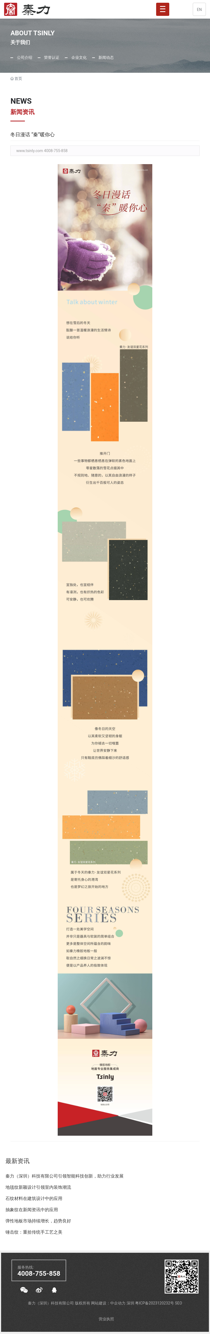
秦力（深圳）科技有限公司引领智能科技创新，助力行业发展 (64, 1176)
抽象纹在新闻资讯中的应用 (31, 1209)
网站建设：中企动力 (108, 1303)
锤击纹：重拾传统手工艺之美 (33, 1232)
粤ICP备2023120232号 (155, 1303)
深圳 (131, 1303)
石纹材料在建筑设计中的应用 (33, 1198)
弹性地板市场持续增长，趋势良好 (38, 1220)
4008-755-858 (39, 1273)
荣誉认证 (51, 57)
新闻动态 (106, 57)
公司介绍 (24, 57)
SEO (178, 1303)
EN (199, 9)
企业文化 (78, 57)
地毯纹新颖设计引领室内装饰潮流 (38, 1187)
